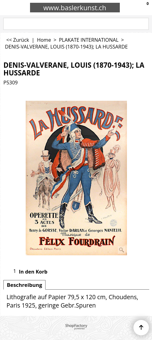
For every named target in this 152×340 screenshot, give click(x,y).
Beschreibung (24, 284)
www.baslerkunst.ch (74, 7)
